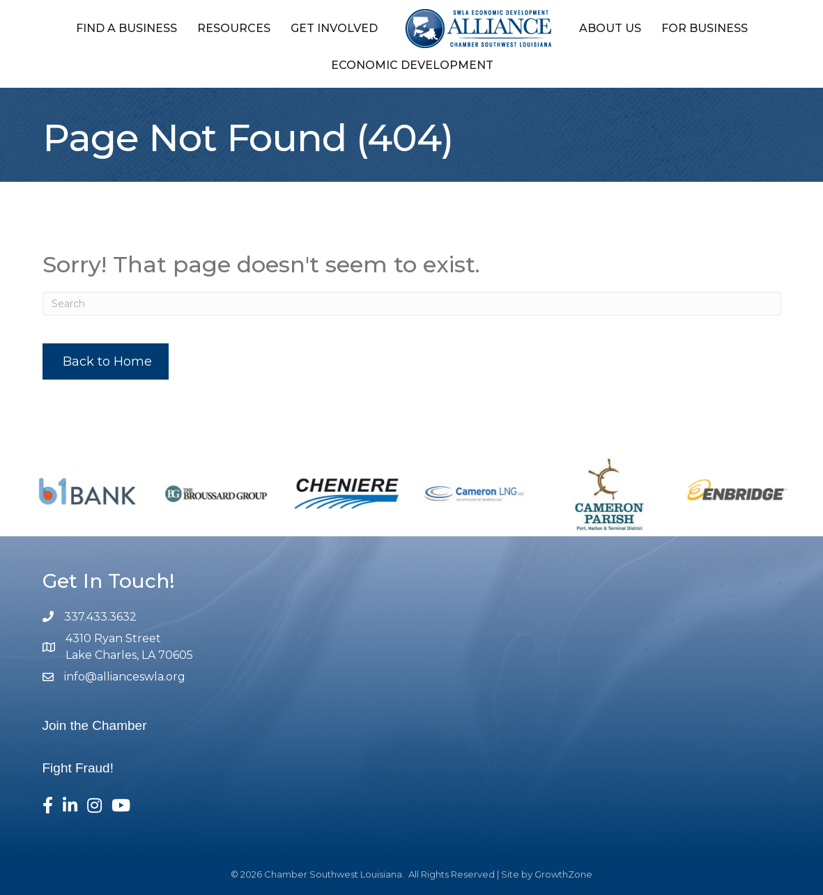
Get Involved (334, 28)
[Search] (412, 304)
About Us (610, 28)
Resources (233, 28)
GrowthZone (563, 874)
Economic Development (412, 65)
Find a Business (126, 28)
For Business (704, 28)
